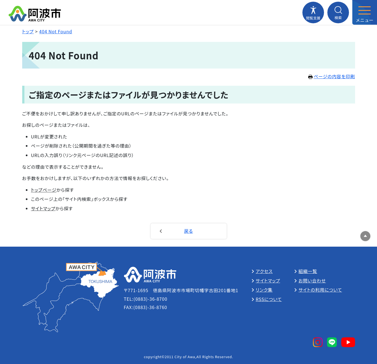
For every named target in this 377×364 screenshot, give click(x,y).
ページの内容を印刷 (331, 76)
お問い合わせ (312, 280)
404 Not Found (55, 31)
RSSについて (269, 299)
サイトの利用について (320, 289)
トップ (28, 31)
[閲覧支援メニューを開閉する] (313, 12)
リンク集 (264, 289)
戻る (188, 231)
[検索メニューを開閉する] (338, 12)
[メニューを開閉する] (364, 12)
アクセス (264, 271)
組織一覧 (307, 271)
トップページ (44, 189)
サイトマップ (43, 208)
